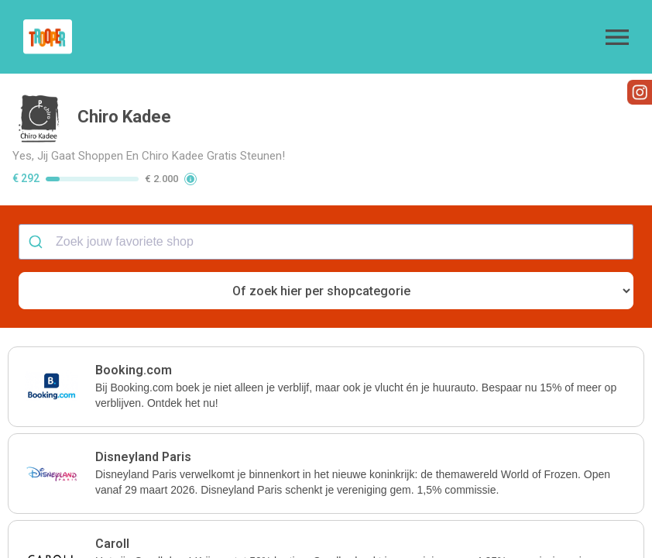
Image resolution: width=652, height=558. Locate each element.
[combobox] (326, 242)
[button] (617, 37)
